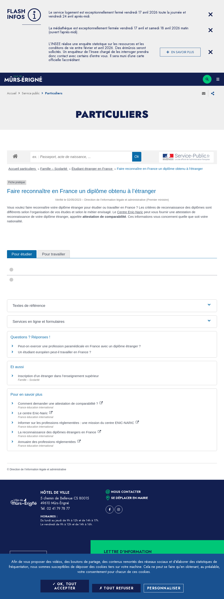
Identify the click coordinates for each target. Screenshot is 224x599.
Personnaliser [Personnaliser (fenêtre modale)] (163, 588)
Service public (31, 93)
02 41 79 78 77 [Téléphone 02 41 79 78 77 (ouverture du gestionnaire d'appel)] (58, 508)
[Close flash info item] (210, 14)
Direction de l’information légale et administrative (38, 469)
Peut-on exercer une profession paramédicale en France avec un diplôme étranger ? (79, 346)
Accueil (11, 93)
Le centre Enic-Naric (35, 413)
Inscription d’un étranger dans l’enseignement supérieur (58, 376)
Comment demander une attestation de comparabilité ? (60, 403)
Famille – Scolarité (54, 168)
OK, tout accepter (64, 586)
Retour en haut (213, 479)
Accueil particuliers (23, 168)
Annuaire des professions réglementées (49, 442)
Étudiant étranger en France (92, 168)
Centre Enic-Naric (130, 212)
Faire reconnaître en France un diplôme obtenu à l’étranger (160, 168)
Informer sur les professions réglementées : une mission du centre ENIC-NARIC (78, 423)
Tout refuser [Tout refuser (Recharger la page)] (116, 588)
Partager (212, 93)
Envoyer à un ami (203, 93)
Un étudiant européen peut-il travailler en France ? (54, 352)
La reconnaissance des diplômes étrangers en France (59, 432)
